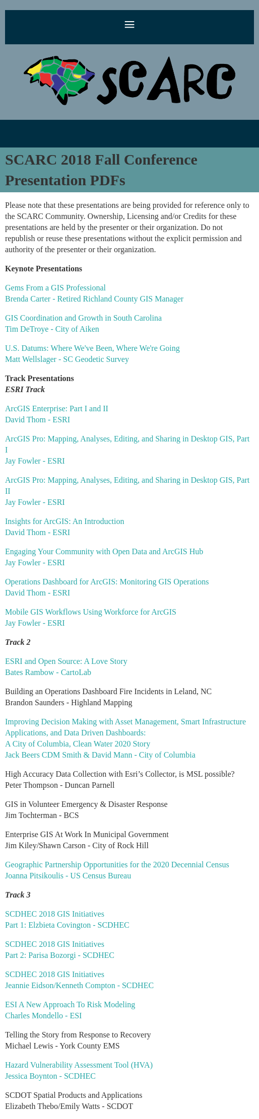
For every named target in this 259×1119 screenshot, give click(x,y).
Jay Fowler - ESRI (35, 461)
